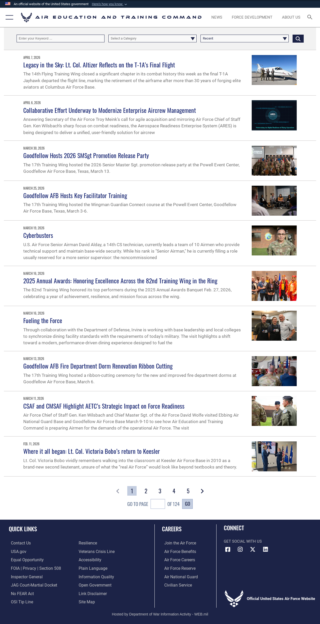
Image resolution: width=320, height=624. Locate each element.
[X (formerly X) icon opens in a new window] (253, 549)
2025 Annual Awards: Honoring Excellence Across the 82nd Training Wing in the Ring (120, 280)
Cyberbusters (38, 235)
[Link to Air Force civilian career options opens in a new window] (175, 584)
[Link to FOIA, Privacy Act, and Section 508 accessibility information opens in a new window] (32, 567)
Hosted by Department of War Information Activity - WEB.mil (160, 612)
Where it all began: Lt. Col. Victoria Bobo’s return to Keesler (91, 451)
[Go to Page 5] (187, 491)
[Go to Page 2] (146, 491)
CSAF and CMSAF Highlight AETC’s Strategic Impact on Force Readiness (103, 405)
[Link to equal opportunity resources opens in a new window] (24, 559)
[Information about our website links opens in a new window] (92, 592)
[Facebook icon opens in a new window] (228, 549)
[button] (110, 4)
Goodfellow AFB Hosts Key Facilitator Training (75, 195)
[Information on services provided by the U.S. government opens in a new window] (16, 551)
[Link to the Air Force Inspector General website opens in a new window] (24, 576)
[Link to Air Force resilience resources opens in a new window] (87, 543)
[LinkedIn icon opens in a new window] (265, 549)
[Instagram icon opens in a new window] (240, 549)
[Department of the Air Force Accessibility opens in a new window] (90, 559)
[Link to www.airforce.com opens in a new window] (177, 543)
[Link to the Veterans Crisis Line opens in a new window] (96, 551)
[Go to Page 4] (173, 491)
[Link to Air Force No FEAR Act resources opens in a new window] (20, 592)
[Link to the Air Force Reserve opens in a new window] (177, 567)
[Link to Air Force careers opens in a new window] (177, 559)
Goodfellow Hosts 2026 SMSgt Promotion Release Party (86, 155)
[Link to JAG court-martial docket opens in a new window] (31, 584)
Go (187, 503)
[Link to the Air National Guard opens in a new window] (178, 576)
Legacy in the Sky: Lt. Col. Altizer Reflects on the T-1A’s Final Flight (99, 64)
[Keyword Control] (61, 38)
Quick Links (23, 528)
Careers (172, 528)
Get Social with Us (243, 541)
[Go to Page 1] (131, 491)
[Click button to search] (298, 38)
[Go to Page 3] (160, 491)
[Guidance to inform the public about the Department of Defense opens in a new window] (95, 576)
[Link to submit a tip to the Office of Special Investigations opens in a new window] (19, 600)
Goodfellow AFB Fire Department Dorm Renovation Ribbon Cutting (98, 365)
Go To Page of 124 (153, 504)
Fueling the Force (42, 320)
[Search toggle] (311, 17)
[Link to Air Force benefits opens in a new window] (177, 551)
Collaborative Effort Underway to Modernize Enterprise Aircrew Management (109, 110)
